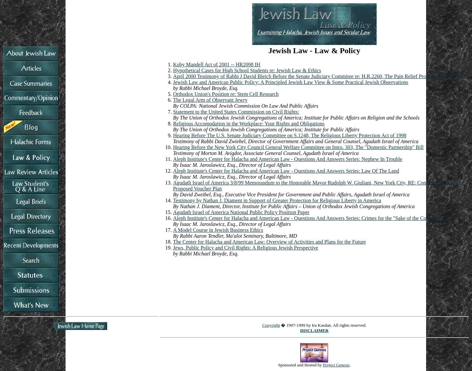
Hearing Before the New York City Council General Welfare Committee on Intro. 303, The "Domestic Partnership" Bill (298, 147)
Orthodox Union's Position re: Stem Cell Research (226, 94)
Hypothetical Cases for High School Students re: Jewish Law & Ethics (247, 70)
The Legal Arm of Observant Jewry (210, 100)
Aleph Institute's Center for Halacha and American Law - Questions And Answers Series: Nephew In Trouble (287, 159)
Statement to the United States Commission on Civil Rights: (236, 112)
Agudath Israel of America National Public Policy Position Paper (241, 212)
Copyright (271, 325)
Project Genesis (336, 364)
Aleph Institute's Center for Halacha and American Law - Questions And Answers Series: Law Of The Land (286, 171)
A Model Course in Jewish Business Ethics (218, 230)
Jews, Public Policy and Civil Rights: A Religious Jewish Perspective (245, 248)
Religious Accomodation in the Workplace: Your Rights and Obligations (248, 123)
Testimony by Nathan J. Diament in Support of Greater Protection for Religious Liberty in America (277, 200)
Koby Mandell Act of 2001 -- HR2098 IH (216, 64)
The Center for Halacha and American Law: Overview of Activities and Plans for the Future (269, 242)
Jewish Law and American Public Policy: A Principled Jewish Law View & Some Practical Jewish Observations (290, 82)
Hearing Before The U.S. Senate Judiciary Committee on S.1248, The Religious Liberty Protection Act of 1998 (289, 135)
